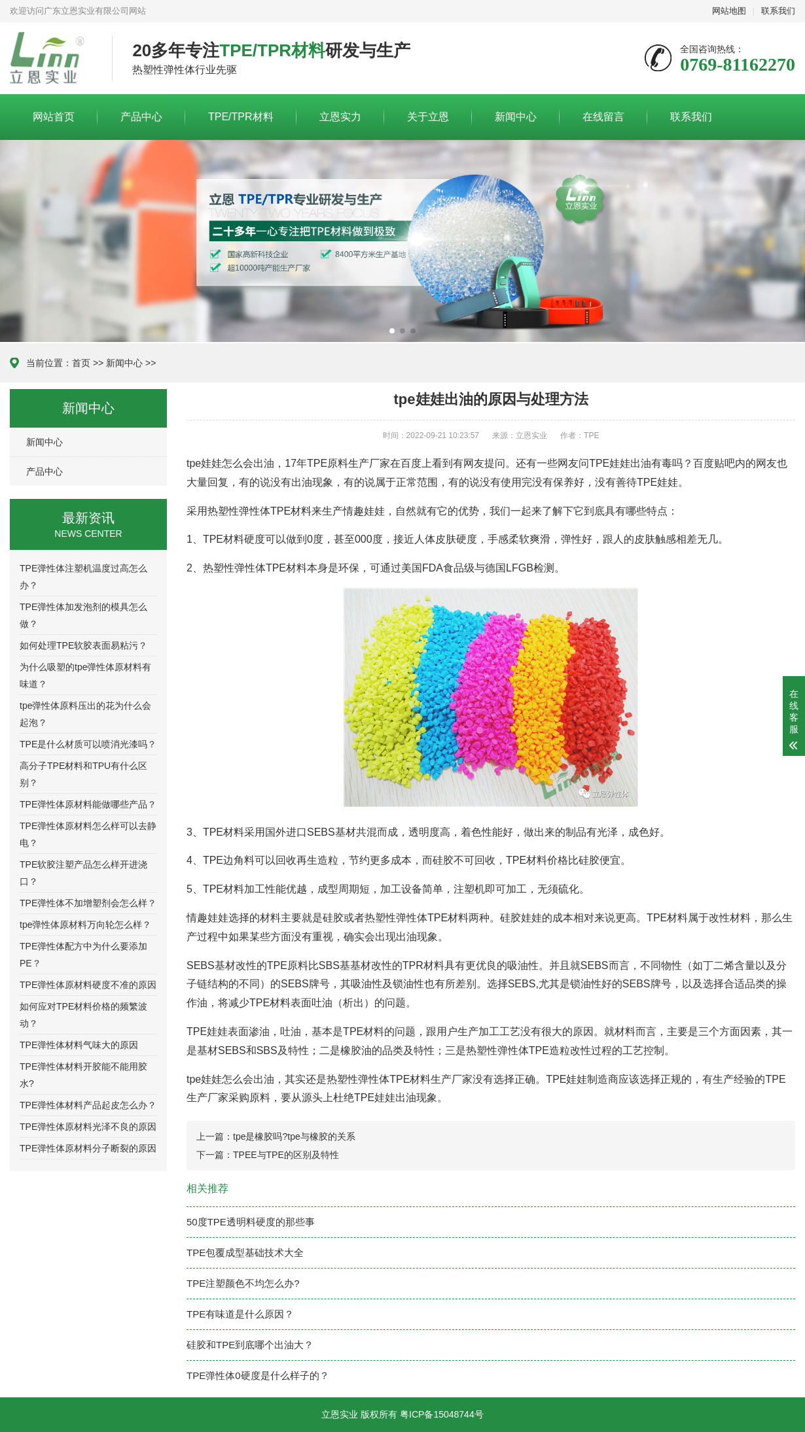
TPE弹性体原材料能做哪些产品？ (88, 804)
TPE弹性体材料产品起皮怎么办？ (88, 1105)
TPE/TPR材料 (241, 116)
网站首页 (54, 116)
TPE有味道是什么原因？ (240, 1314)
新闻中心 (516, 116)
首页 (81, 363)
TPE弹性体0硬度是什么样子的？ (258, 1375)
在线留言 (603, 116)
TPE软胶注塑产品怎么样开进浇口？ (83, 873)
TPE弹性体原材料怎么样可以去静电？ (88, 834)
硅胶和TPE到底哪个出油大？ (250, 1344)
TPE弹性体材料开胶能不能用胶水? (83, 1075)
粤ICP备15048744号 (442, 1414)
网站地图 (729, 11)
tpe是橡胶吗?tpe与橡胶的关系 (294, 1136)
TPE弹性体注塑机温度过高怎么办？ (83, 576)
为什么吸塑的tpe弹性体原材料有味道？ (85, 675)
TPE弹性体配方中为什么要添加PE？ (83, 954)
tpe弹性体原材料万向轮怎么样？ (85, 924)
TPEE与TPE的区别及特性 (286, 1155)
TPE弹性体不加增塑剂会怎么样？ (88, 903)
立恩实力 (340, 116)
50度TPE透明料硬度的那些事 (251, 1221)
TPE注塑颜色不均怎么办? (243, 1283)
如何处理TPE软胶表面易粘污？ (83, 645)
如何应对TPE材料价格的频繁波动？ (83, 1015)
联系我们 (778, 11)
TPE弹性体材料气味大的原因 (79, 1045)
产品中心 (141, 116)
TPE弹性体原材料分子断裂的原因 (88, 1148)
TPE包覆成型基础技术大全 (245, 1252)
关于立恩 (428, 116)
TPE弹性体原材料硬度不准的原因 (88, 985)
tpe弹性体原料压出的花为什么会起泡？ (85, 714)
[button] (392, 330)
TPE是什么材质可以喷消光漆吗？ (88, 744)
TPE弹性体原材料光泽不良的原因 (88, 1126)
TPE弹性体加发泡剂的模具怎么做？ (83, 615)
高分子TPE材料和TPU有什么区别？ (83, 774)
